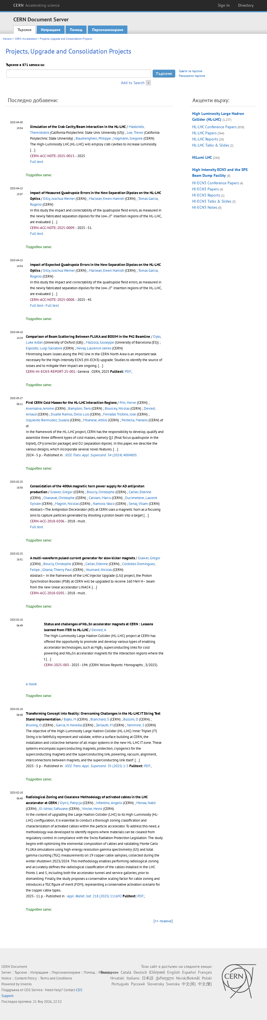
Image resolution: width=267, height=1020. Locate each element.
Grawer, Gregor (61, 492)
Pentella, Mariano (135, 420)
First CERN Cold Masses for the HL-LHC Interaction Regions (71, 402)
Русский (138, 983)
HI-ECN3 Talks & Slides (211, 201)
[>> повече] (163, 920)
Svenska (173, 983)
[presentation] (110, 216)
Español (189, 972)
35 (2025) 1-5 (96, 766)
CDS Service (33, 990)
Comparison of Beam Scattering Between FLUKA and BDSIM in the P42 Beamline (88, 336)
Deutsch (140, 972)
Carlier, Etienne (140, 492)
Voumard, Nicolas (99, 569)
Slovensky (155, 983)
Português (120, 983)
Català (126, 972)
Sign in (224, 5)
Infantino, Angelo (109, 802)
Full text (36, 161)
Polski (207, 978)
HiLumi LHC (202, 157)
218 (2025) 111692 (94, 896)
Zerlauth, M (104, 725)
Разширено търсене (192, 76)
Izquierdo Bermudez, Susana (47, 420)
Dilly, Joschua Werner (59, 198)
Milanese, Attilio (95, 420)
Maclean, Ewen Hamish (106, 198)
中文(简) (189, 983)
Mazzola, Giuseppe (100, 342)
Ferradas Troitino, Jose (119, 414)
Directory (246, 5)
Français (205, 972)
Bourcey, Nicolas (117, 408)
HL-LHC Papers (204, 132)
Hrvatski (117, 978)
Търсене (24, 29)
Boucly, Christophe (101, 492)
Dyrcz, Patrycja (71, 802)
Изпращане (50, 29)
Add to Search (133, 82)
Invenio (26, 984)
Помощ (76, 29)
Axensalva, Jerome (40, 408)
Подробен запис (39, 175)
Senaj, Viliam (138, 503)
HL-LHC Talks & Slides (210, 145)
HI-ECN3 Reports (206, 195)
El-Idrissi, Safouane (53, 808)
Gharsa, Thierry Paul (57, 569)
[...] (32, 150)
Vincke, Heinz (92, 808)
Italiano (133, 978)
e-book (31, 684)
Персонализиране (107, 29)
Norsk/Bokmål (188, 978)
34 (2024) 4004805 (101, 455)
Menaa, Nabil (146, 802)
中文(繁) (205, 983)
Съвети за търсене (190, 71)
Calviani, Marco (100, 497)
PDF (128, 371)
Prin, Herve (128, 402)
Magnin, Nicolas (67, 503)
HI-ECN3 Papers (205, 189)
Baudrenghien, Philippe (93, 138)
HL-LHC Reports (205, 139)
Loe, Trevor (135, 132)
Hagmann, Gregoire (128, 138)
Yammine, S (135, 725)
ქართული (165, 978)
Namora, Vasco (104, 503)
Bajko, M (70, 719)
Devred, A (99, 630)
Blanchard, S (99, 719)
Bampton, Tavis (79, 408)
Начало (7, 39)
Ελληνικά (157, 972)
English (173, 972)
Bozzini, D (130, 719)
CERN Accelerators (26, 39)
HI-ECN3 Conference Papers (215, 182)
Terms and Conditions (56, 978)
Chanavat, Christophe (59, 497)
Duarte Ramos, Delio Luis (70, 414)
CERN (36, 5)
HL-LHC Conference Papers (214, 126)
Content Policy (26, 978)
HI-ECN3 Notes (204, 207)
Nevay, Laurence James (93, 348)
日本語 (148, 978)
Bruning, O (34, 725)
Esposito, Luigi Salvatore (44, 348)
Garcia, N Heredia (69, 725)
